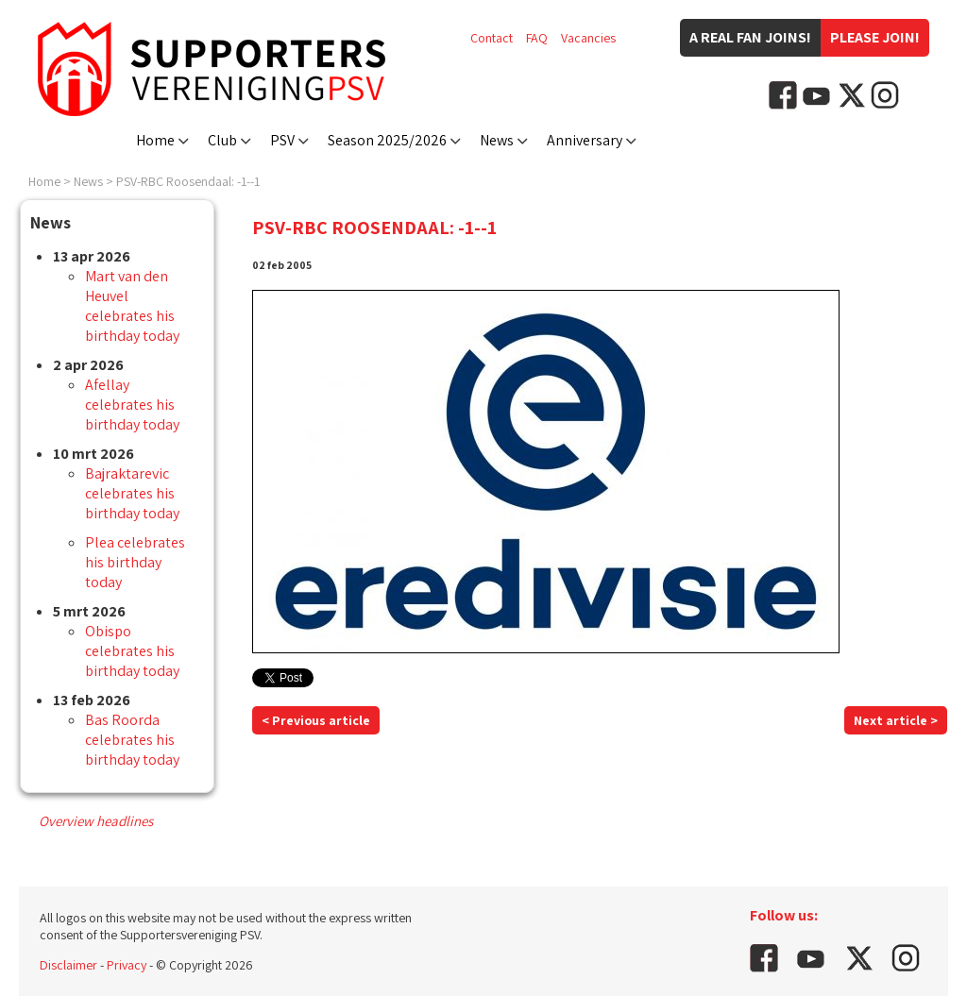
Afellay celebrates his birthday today (132, 404)
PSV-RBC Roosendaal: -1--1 (188, 181)
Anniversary (584, 140)
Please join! (875, 37)
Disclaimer (68, 964)
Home (155, 140)
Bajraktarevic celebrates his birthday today (132, 493)
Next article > (896, 720)
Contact (491, 37)
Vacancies (588, 37)
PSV (282, 140)
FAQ (537, 37)
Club (222, 140)
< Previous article (316, 720)
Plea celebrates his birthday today (135, 562)
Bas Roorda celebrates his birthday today (132, 739)
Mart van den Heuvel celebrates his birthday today (132, 306)
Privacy (126, 964)
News (497, 140)
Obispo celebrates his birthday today (132, 651)
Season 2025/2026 (387, 140)
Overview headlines (96, 821)
